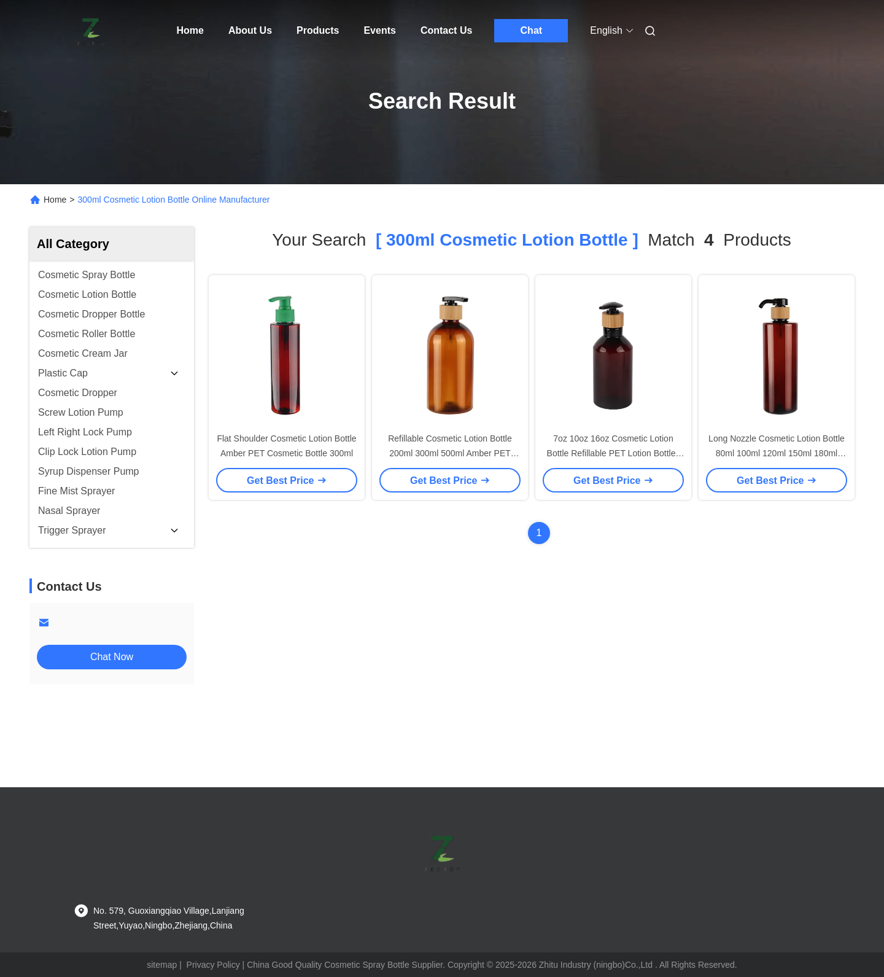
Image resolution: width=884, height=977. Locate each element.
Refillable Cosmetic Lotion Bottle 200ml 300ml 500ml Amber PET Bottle (450, 453)
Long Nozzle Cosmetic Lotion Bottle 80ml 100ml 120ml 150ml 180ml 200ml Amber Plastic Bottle (776, 453)
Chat (532, 30)
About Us (250, 30)
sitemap (162, 965)
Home (190, 30)
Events (379, 30)
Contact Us (446, 30)
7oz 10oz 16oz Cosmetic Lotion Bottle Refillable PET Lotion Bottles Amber (613, 453)
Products (318, 30)
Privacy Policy (213, 965)
